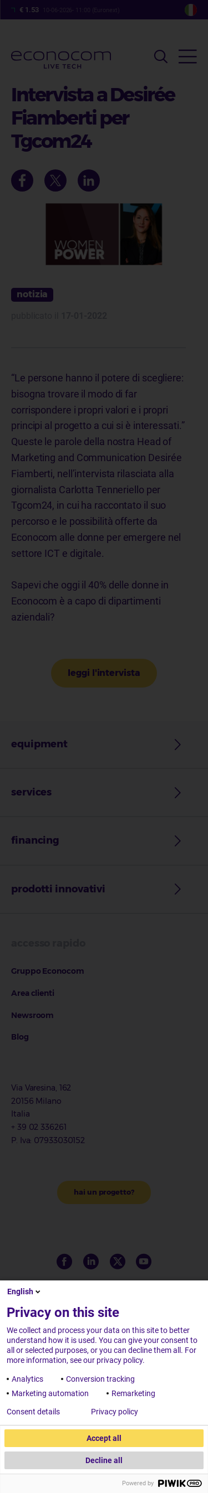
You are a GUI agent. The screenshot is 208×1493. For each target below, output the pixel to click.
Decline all (104, 1460)
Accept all (104, 1438)
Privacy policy (114, 1411)
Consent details (33, 1411)
